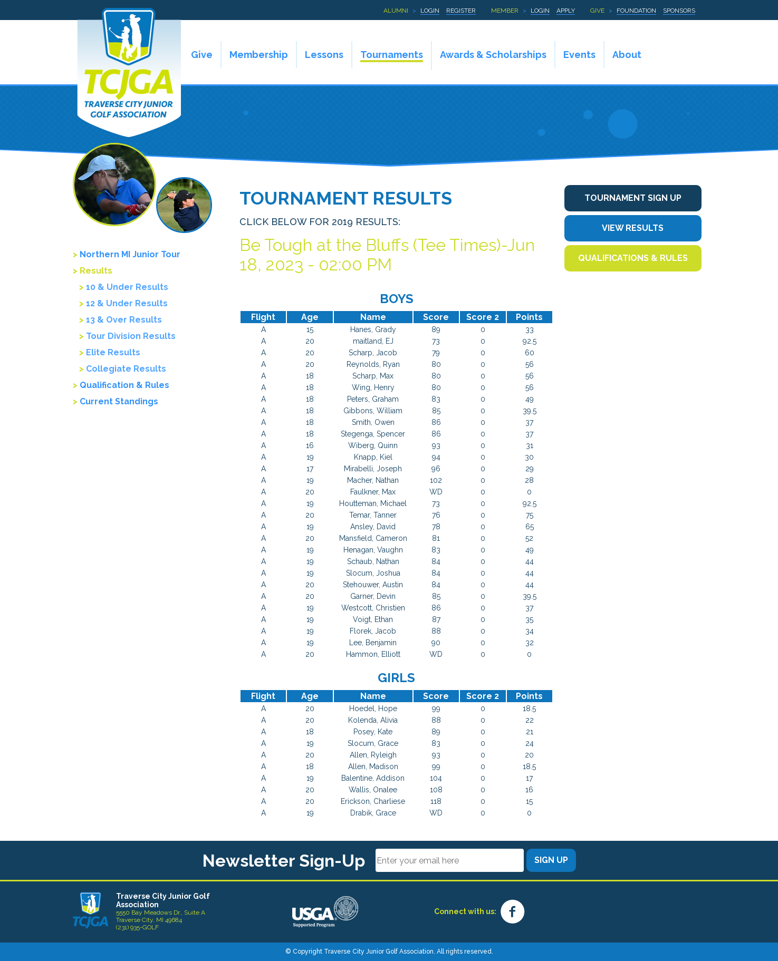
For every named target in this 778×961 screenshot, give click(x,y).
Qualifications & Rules (633, 258)
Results (96, 271)
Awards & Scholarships (493, 54)
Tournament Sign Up (632, 198)
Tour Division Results (131, 336)
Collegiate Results (126, 369)
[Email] (450, 860)
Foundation (636, 10)
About (626, 54)
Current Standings (119, 401)
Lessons (324, 54)
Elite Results (113, 352)
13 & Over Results (124, 320)
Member (504, 10)
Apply (565, 10)
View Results (633, 228)
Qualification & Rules (124, 385)
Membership (258, 54)
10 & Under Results (127, 287)
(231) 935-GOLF (137, 927)
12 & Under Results (127, 303)
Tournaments (391, 54)
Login (429, 10)
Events (579, 54)
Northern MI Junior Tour (130, 254)
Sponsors (679, 10)
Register (461, 10)
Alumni (395, 10)
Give (597, 10)
